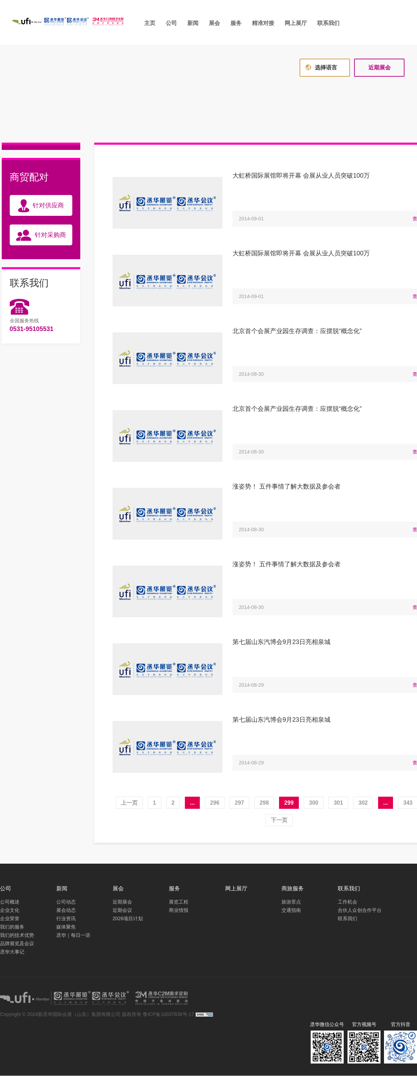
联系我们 (329, 23)
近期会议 (122, 910)
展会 (215, 23)
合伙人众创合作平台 (360, 910)
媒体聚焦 (66, 927)
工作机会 (347, 902)
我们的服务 (12, 927)
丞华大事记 (12, 952)
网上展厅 (296, 23)
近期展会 (379, 68)
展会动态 (66, 910)
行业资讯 (66, 919)
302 (363, 803)
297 (239, 803)
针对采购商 (41, 235)
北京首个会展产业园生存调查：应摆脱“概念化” (297, 331)
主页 (150, 23)
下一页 (279, 820)
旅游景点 (291, 902)
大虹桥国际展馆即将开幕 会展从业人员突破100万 (301, 175)
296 (215, 803)
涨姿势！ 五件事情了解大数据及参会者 (286, 486)
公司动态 (66, 902)
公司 (172, 23)
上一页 (129, 803)
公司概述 (9, 902)
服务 (236, 23)
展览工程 (178, 902)
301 (338, 803)
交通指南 (291, 910)
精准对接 (264, 23)
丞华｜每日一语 (73, 935)
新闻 (193, 23)
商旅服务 (292, 889)
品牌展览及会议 (17, 944)
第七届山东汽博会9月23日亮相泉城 (281, 642)
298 (264, 803)
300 (313, 803)
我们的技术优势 (17, 935)
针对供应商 (41, 206)
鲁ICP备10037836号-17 (168, 1014)
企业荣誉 (9, 919)
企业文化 (9, 910)
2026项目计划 (128, 919)
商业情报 (178, 910)
